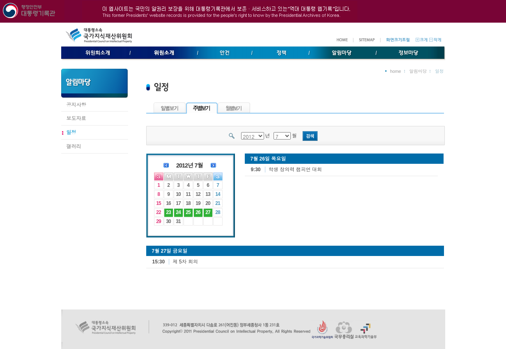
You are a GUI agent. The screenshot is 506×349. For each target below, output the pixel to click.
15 (158, 203)
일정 (71, 132)
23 (168, 212)
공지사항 (76, 105)
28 (217, 212)
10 (178, 194)
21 (217, 203)
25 (188, 212)
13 (207, 194)
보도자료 (76, 118)
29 (158, 221)
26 (198, 212)
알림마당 (418, 71)
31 (178, 221)
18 (188, 203)
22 (158, 212)
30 (168, 221)
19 (198, 203)
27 (207, 212)
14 (217, 194)
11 (188, 194)
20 (207, 203)
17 (178, 203)
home (395, 71)
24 (178, 212)
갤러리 (74, 146)
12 (198, 194)
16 (168, 203)
